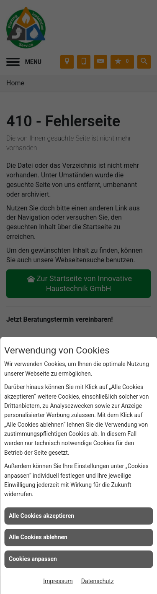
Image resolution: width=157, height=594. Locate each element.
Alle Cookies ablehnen (38, 537)
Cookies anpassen (33, 559)
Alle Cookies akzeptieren (41, 515)
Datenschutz (97, 581)
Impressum (57, 581)
